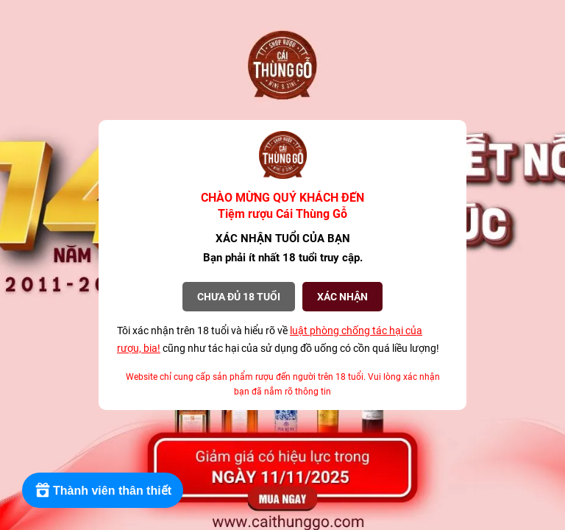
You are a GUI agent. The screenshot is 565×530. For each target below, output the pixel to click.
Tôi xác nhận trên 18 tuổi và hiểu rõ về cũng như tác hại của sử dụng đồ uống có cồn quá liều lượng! (278, 339)
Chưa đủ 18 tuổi (238, 297)
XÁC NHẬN (342, 297)
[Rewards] (102, 490)
